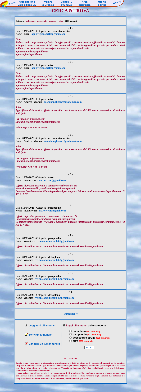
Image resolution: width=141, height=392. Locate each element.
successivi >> (71, 313)
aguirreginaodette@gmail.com (48, 34)
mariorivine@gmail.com (52, 180)
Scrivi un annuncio (40, 334)
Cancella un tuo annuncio (44, 343)
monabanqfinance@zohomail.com (63, 102)
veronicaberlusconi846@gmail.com (54, 241)
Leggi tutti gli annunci (42, 325)
